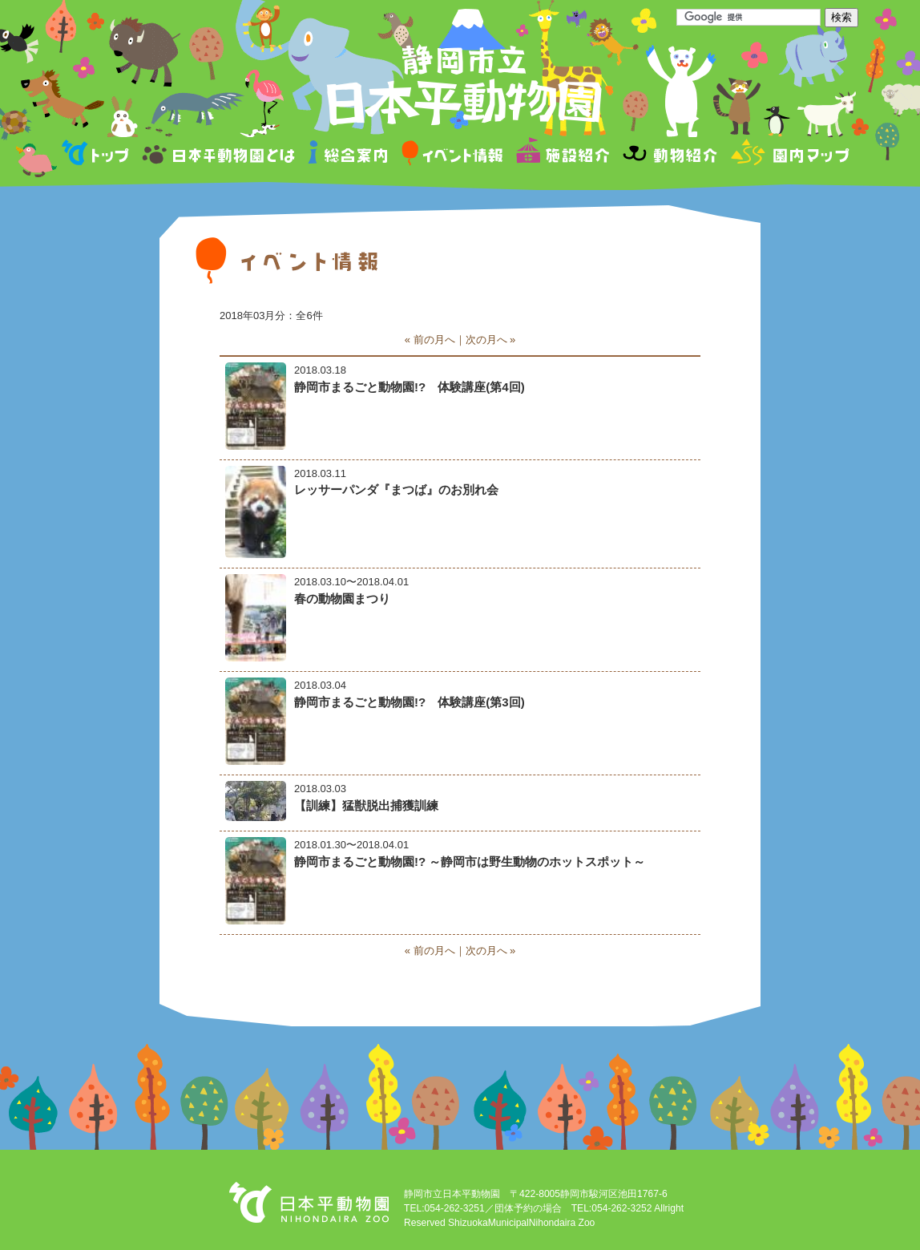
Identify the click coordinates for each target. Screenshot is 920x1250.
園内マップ (788, 155)
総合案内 (349, 155)
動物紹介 (669, 155)
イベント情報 (452, 155)
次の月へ (486, 340)
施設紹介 (562, 155)
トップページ (97, 155)
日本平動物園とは (219, 155)
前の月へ (434, 340)
